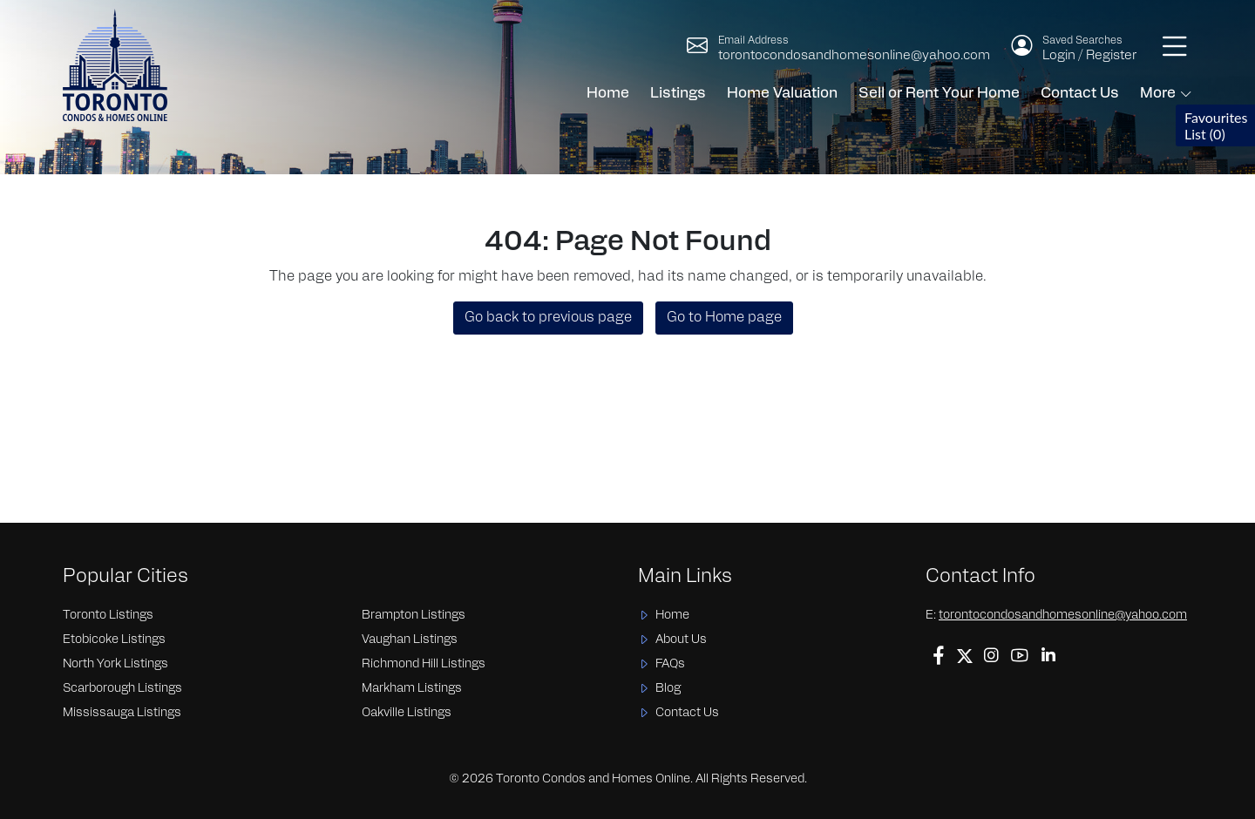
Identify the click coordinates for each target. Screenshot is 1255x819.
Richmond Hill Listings (423, 664)
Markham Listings (412, 688)
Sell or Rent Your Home (939, 93)
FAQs (670, 664)
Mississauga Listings (122, 713)
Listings (678, 93)
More (1158, 93)
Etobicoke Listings (114, 639)
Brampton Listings (413, 615)
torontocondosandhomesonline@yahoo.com (854, 56)
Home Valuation (782, 93)
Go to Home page (724, 318)
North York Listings (115, 664)
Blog (668, 688)
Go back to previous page (548, 318)
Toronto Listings (108, 615)
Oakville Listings (406, 713)
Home (608, 93)
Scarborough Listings (122, 688)
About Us (681, 639)
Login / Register (1089, 56)
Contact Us (1080, 93)
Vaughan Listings (410, 639)
